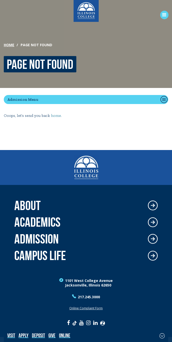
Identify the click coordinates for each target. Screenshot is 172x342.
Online (64, 335)
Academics (37, 222)
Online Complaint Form (86, 308)
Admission (36, 239)
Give (51, 335)
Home (9, 44)
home (56, 115)
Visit (11, 335)
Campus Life (40, 255)
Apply (23, 335)
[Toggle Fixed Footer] (162, 335)
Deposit (38, 335)
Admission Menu (22, 99)
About (27, 205)
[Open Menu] (162, 15)
